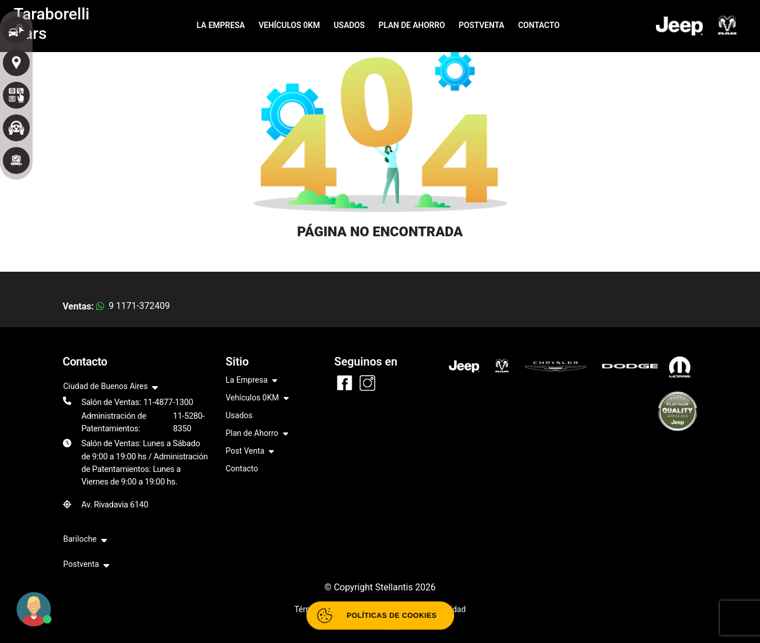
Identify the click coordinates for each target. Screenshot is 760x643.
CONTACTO (539, 25)
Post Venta (250, 451)
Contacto (242, 468)
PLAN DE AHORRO (412, 25)
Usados (239, 415)
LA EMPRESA (221, 25)
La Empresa (252, 380)
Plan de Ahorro (257, 433)
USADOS (348, 25)
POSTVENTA (481, 25)
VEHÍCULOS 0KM (289, 25)
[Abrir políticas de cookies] (380, 616)
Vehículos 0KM (257, 398)
